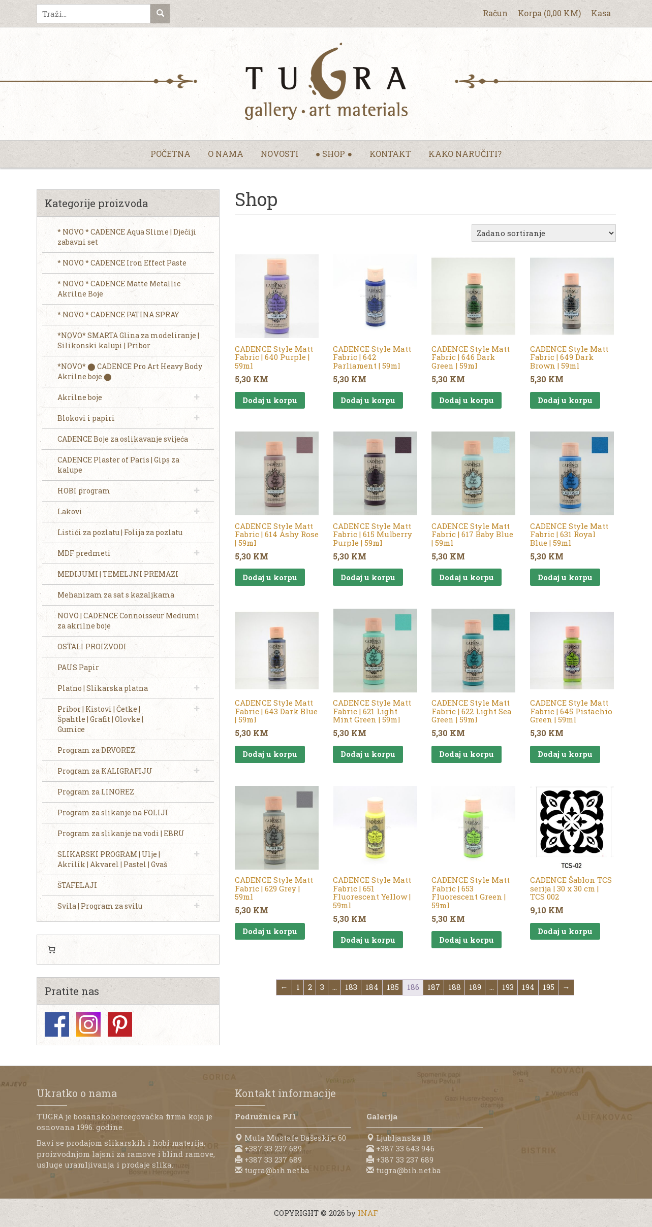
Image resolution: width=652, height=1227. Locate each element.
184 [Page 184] (372, 987)
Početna (170, 153)
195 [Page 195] (548, 987)
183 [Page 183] (351, 987)
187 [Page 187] (433, 987)
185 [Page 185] (393, 987)
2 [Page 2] (310, 987)
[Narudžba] (544, 233)
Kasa (601, 13)
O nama (225, 153)
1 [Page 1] (298, 987)
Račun (495, 13)
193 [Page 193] (508, 987)
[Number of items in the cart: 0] (51, 949)
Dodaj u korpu (269, 400)
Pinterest (120, 1024)
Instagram (88, 1024)
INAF (368, 1213)
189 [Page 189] (475, 987)
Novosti (279, 153)
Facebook (57, 1024)
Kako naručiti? (465, 153)
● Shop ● (334, 153)
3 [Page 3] (322, 987)
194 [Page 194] (528, 987)
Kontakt (390, 153)
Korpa (549, 13)
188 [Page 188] (454, 987)
